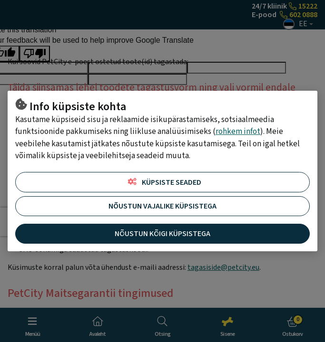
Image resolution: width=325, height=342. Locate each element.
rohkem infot (238, 131)
